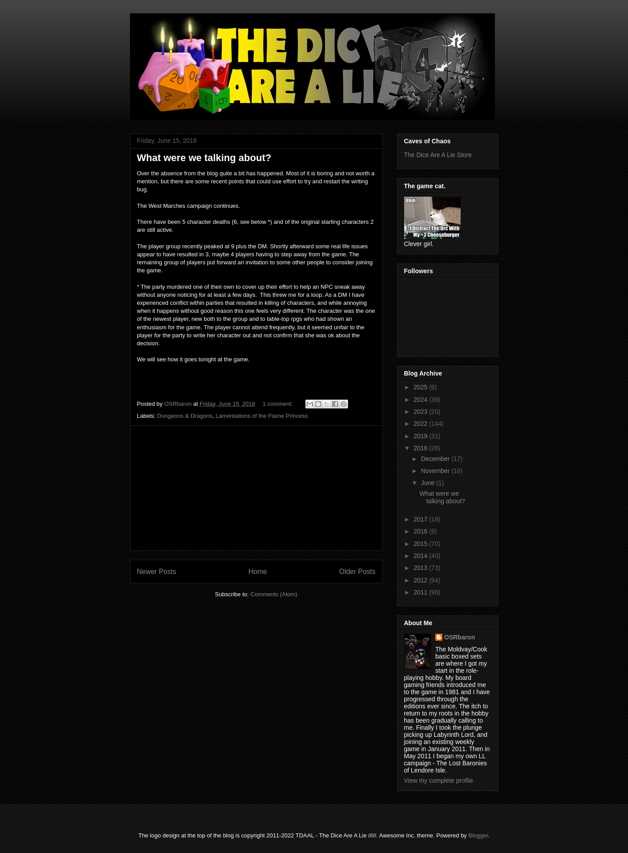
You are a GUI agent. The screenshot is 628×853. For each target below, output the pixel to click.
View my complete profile (438, 780)
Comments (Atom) (274, 594)
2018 (421, 448)
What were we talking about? (204, 157)
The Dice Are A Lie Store (438, 154)
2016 (421, 531)
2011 (421, 592)
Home (257, 571)
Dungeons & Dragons (184, 415)
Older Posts (357, 571)
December (436, 458)
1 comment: (279, 403)
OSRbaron (459, 637)
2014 (421, 555)
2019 (421, 436)
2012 (421, 580)
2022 (421, 423)
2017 (421, 519)
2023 (421, 411)
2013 (421, 567)
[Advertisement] (256, 488)
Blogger (478, 835)
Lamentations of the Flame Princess (262, 415)
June (428, 482)
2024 (421, 399)
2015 (421, 543)
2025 (421, 387)
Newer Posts (156, 571)
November (436, 470)
